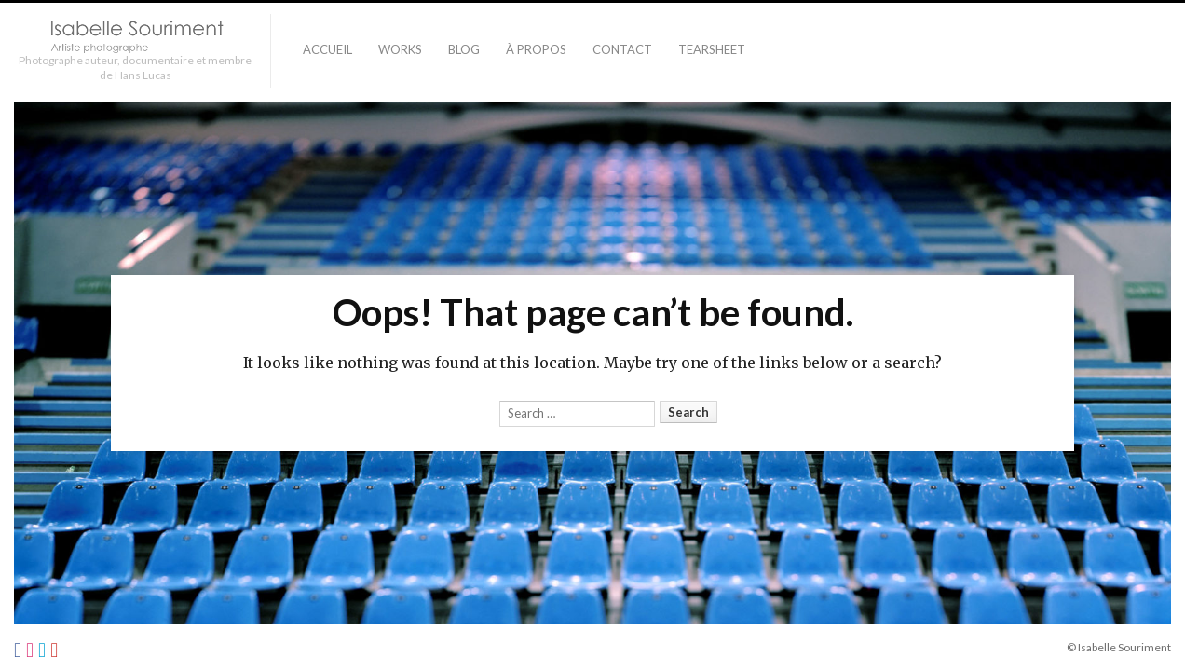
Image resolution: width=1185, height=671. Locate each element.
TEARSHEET (711, 49)
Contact (622, 49)
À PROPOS (536, 49)
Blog (464, 49)
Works (400, 49)
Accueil (327, 49)
